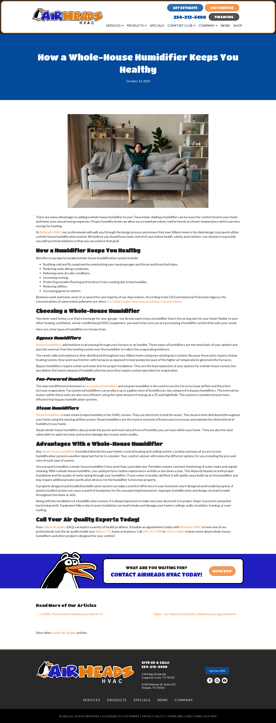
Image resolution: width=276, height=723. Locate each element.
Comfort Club (180, 25)
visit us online (175, 531)
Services (113, 25)
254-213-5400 (152, 531)
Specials (157, 25)
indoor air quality (54, 527)
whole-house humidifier (58, 451)
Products (135, 25)
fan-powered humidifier (101, 386)
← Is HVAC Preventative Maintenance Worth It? (69, 614)
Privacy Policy (153, 716)
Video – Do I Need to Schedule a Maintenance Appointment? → (196, 614)
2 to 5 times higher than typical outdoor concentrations (143, 301)
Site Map (210, 716)
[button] (123, 25)
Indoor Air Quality (64, 633)
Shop (237, 25)
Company (206, 25)
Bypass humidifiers (49, 345)
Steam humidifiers (48, 415)
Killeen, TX (103, 531)
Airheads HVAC (50, 232)
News (225, 25)
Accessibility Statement (121, 716)
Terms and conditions (184, 716)
